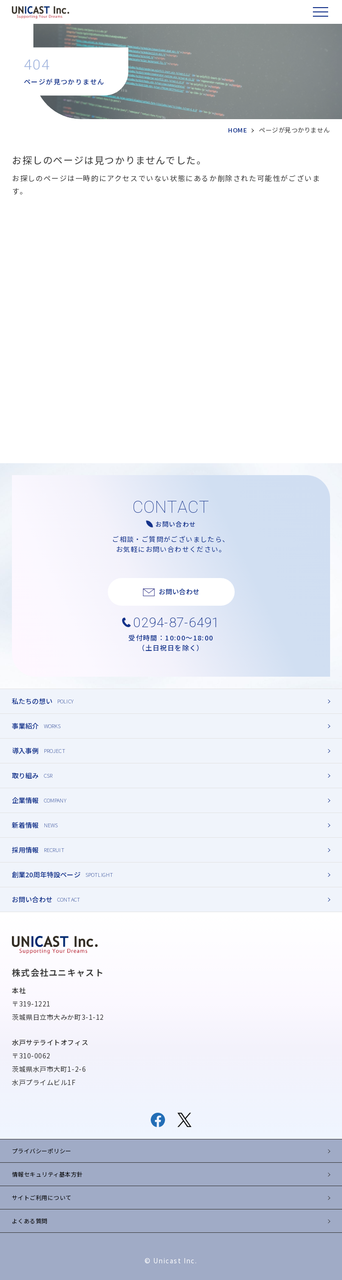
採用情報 (25, 849)
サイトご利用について (42, 1197)
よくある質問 (30, 1221)
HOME (237, 129)
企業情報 (25, 800)
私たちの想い (32, 701)
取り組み (25, 775)
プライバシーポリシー (42, 1151)
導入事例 (25, 750)
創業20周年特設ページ (46, 874)
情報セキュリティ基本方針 (47, 1174)
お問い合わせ (32, 899)
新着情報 (25, 825)
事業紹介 (25, 726)
